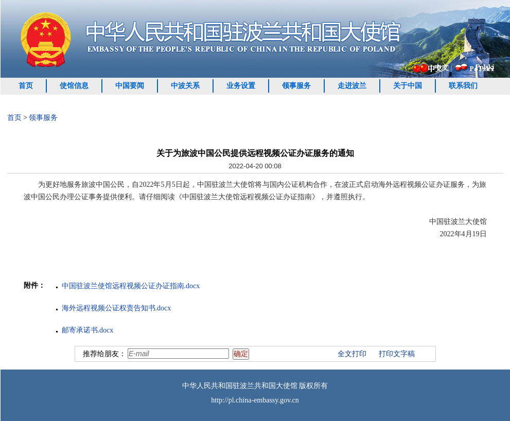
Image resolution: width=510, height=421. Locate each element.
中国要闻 (129, 86)
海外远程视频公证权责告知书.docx (116, 308)
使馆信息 (74, 86)
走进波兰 (352, 86)
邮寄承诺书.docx (88, 330)
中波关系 (185, 86)
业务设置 (240, 86)
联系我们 (463, 86)
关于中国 (407, 86)
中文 (441, 68)
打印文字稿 (397, 354)
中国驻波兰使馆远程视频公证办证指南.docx (131, 286)
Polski (485, 67)
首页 (26, 86)
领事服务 (296, 86)
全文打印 (352, 354)
